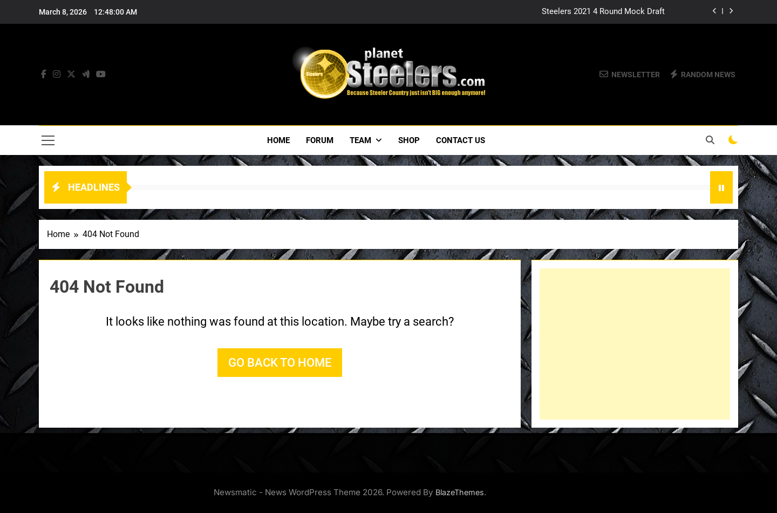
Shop (409, 140)
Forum (319, 140)
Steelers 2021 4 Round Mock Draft (603, 12)
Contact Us (460, 140)
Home (278, 140)
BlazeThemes (459, 492)
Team (360, 140)
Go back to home (279, 362)
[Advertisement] (635, 344)
